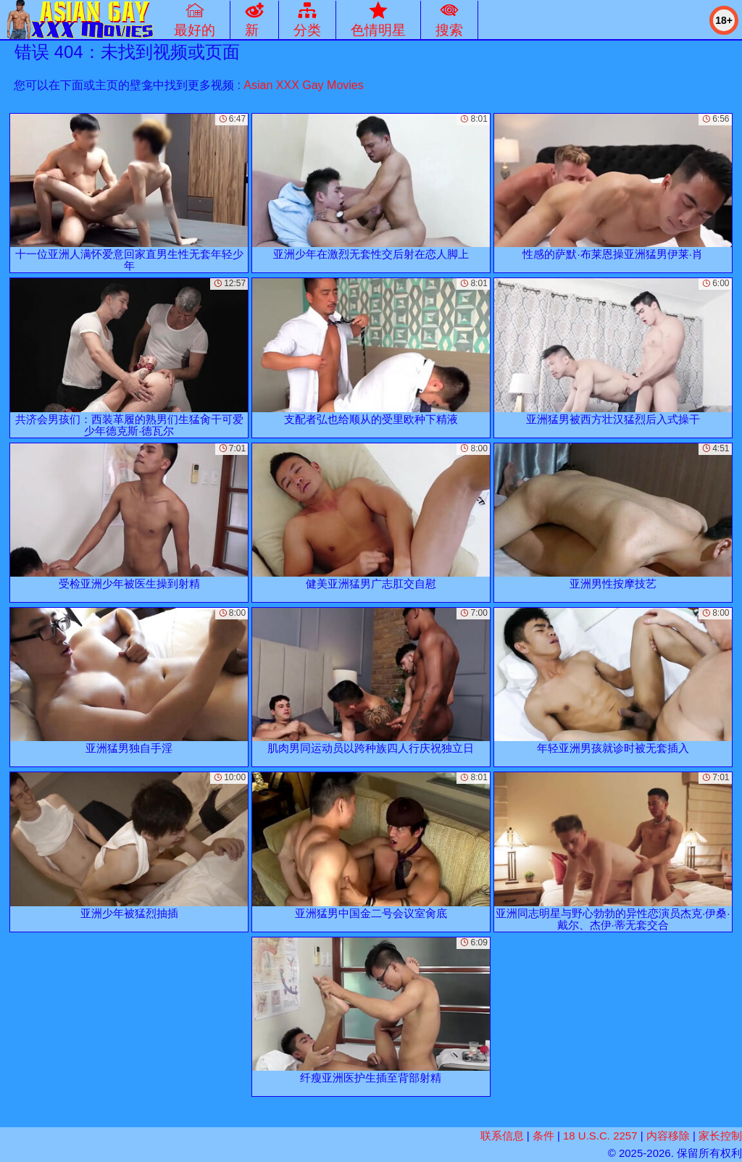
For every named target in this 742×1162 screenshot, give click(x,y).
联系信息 (502, 1135)
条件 (543, 1135)
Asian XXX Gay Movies (303, 85)
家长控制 (720, 1135)
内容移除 (668, 1135)
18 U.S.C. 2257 (600, 1135)
